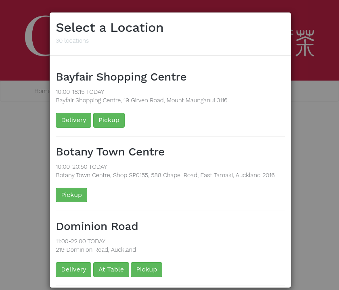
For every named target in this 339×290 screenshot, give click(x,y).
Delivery (73, 120)
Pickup (108, 120)
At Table (111, 269)
